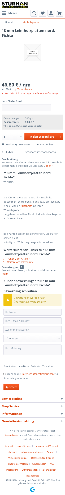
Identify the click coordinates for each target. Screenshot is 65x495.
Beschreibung (10, 159)
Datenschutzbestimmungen (37, 374)
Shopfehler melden (18, 463)
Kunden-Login (39, 463)
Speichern (11, 387)
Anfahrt (51, 452)
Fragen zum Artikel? (16, 258)
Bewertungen (10, 267)
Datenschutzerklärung (42, 457)
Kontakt (9, 446)
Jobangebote (32, 475)
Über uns (12, 452)
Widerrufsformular (17, 457)
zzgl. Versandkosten (22, 89)
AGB (52, 463)
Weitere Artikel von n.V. (18, 262)
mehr (49, 165)
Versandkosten (12, 434)
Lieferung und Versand (46, 446)
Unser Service (24, 446)
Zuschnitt (26, 205)
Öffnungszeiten (30, 469)
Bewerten (23, 144)
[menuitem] (9, 13)
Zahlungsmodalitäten (32, 452)
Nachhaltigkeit (48, 469)
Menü (9, 12)
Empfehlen (45, 144)
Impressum (12, 469)
